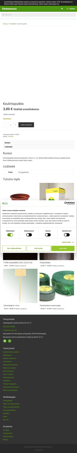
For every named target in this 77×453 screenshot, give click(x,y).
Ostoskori (6, 413)
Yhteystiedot (7, 433)
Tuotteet (6, 430)
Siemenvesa (9, 8)
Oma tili (5, 420)
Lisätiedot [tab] (8, 147)
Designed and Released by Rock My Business (38, 447)
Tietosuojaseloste (9, 410)
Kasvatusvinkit (8, 436)
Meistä (5, 440)
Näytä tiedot (66, 242)
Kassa (5, 416)
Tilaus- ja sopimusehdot (11, 407)
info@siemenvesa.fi (10, 330)
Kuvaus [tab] (7, 143)
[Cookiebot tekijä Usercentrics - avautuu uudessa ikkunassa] (66, 203)
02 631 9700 (9, 326)
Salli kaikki (63, 248)
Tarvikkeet (12, 24)
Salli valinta (38, 248)
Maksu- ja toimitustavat (11, 404)
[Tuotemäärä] (10, 124)
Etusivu (5, 24)
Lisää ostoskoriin (26, 125)
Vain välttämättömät (14, 248)
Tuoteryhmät (7, 400)
